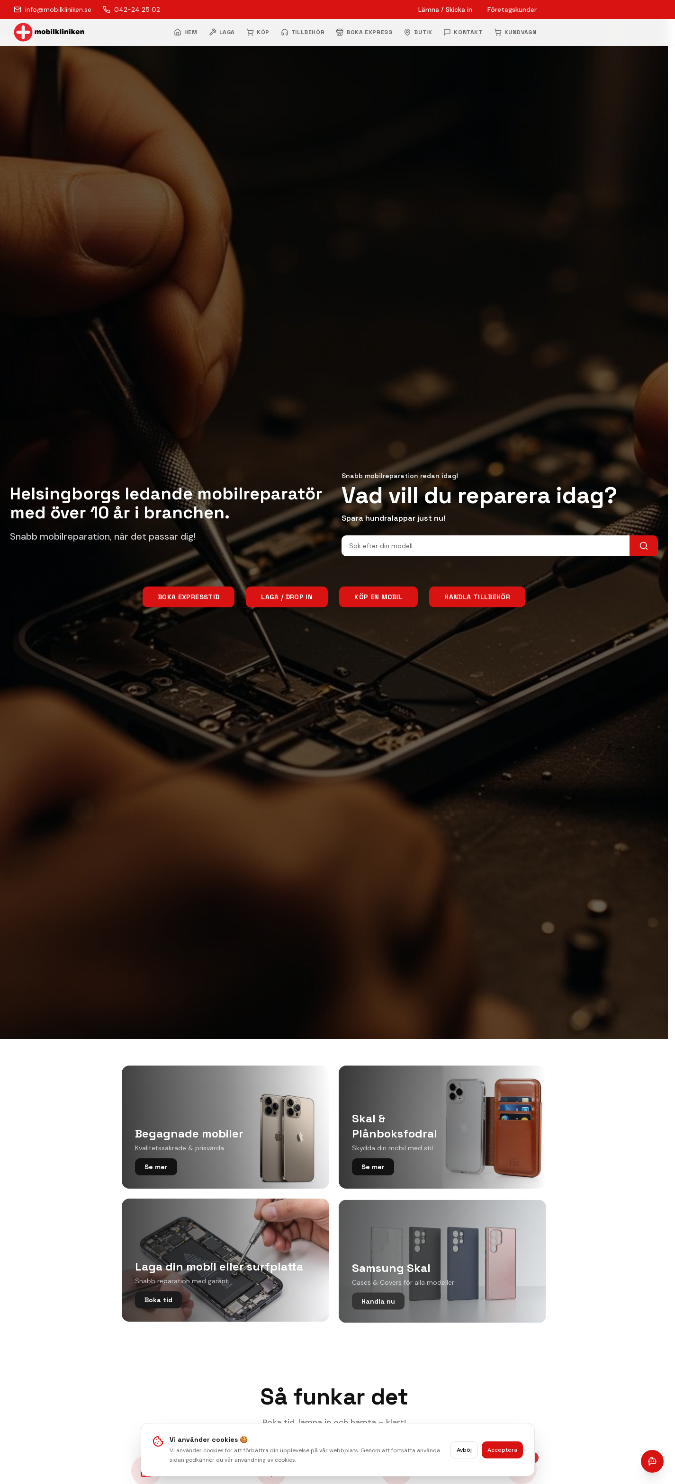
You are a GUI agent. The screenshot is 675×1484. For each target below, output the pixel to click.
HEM (186, 32)
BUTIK (418, 32)
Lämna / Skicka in (445, 9)
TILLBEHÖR (302, 32)
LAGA (222, 32)
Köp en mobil (378, 597)
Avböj (464, 1453)
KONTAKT (462, 32)
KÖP (258, 32)
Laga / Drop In (287, 597)
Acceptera (502, 1453)
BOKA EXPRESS (364, 32)
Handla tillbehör (477, 597)
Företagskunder (512, 9)
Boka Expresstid (188, 597)
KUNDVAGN (515, 32)
